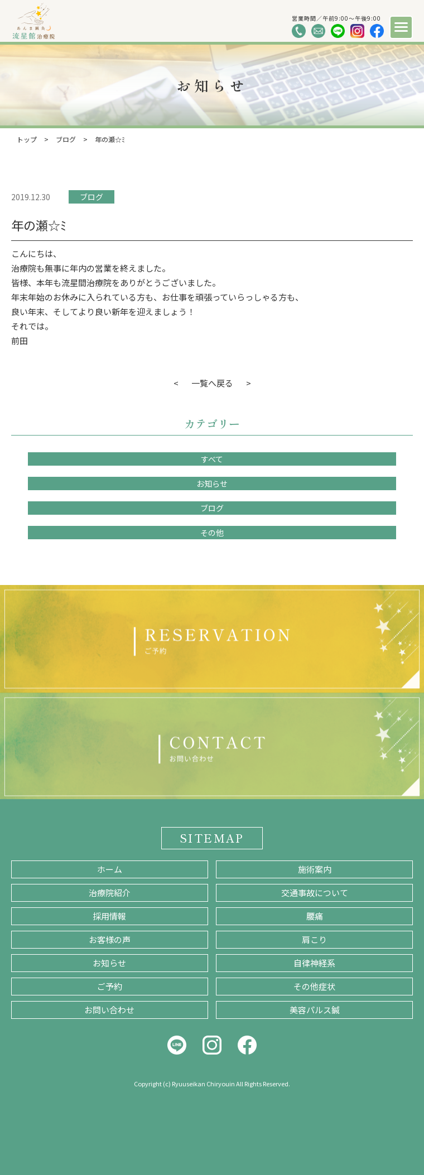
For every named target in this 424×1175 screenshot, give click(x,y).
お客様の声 (110, 939)
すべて (212, 459)
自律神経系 (314, 963)
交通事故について (314, 892)
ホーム (109, 869)
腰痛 (314, 916)
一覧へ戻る (212, 383)
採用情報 (109, 916)
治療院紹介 (110, 892)
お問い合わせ (109, 1010)
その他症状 (314, 986)
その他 (212, 532)
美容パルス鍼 (315, 1010)
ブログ (91, 196)
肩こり (314, 939)
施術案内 (314, 869)
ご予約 (109, 986)
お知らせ (212, 483)
